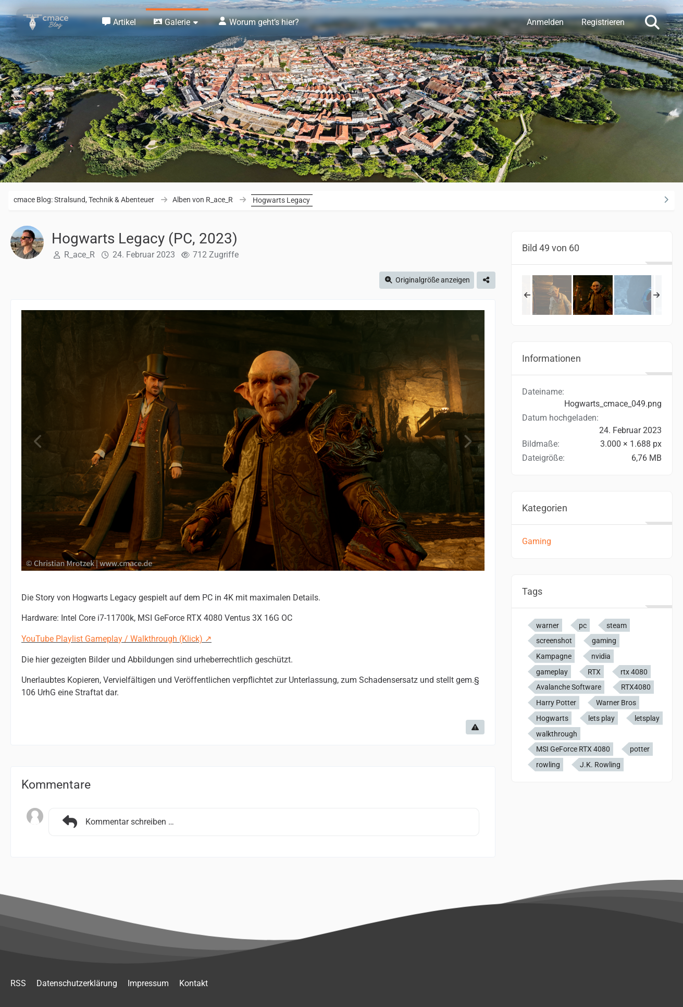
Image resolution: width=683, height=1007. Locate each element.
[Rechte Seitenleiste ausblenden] (666, 199)
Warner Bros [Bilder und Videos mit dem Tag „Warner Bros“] (616, 702)
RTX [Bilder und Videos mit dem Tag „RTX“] (594, 672)
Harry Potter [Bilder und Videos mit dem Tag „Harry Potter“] (556, 702)
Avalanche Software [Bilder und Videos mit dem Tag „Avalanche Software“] (568, 687)
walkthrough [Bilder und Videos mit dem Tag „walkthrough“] (556, 734)
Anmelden (545, 22)
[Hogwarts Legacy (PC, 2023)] (552, 295)
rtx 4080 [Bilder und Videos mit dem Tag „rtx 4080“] (634, 672)
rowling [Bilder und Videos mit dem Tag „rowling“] (548, 764)
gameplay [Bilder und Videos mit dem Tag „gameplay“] (552, 672)
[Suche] (652, 21)
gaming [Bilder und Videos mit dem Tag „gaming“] (604, 640)
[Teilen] (486, 280)
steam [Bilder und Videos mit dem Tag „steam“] (616, 625)
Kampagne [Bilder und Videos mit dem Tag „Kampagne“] (554, 656)
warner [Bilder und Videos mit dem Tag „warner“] (547, 625)
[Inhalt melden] (475, 727)
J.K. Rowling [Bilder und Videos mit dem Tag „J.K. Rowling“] (600, 764)
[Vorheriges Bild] (39, 441)
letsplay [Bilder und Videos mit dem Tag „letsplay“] (647, 718)
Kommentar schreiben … (116, 822)
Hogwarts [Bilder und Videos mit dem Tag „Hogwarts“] (552, 718)
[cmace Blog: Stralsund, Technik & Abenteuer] (52, 22)
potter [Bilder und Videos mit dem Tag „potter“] (640, 749)
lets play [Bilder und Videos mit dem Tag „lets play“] (601, 718)
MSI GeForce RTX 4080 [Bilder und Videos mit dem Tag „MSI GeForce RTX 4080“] (573, 749)
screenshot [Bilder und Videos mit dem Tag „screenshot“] (554, 640)
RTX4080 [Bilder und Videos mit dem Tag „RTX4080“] (636, 687)
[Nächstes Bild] (467, 441)
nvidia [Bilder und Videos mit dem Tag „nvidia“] (601, 656)
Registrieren (603, 22)
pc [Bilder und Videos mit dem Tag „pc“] (583, 625)
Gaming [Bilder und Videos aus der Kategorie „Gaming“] (536, 541)
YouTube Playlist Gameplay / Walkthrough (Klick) (112, 639)
